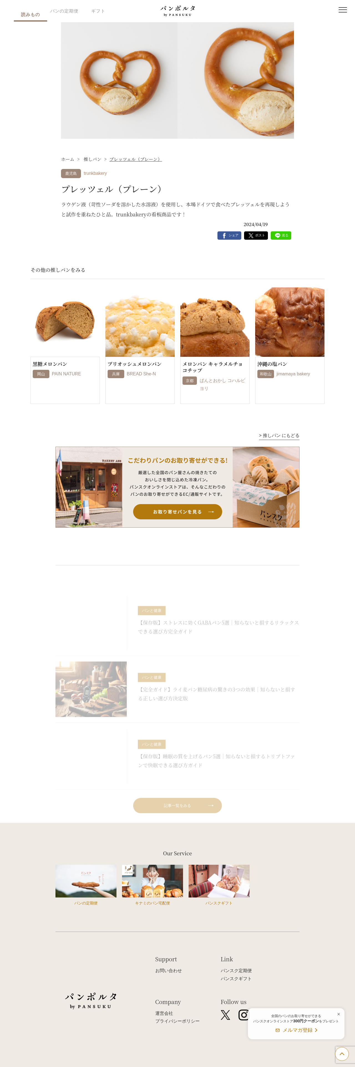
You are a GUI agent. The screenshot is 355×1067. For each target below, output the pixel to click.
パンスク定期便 (236, 970)
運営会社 (164, 1013)
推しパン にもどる (279, 435)
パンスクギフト (236, 978)
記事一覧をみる (177, 814)
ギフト (98, 11)
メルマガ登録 (298, 1030)
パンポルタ (178, 11)
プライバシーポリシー (177, 1021)
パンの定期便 (64, 11)
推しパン (91, 159)
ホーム (67, 159)
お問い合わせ (168, 970)
